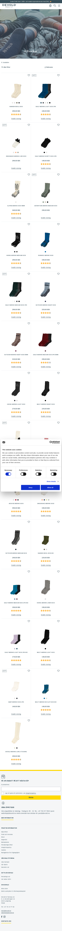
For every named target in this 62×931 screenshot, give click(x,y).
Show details (51, 481)
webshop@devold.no (7, 913)
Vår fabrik (4, 864)
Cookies (3, 850)
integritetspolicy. (31, 793)
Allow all (50, 487)
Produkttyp (6, 62)
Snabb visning (16, 118)
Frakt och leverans (7, 834)
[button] (29, 75)
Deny (30, 487)
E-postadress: (5, 784)
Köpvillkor (4, 832)
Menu (59, 5)
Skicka (31, 797)
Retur (3, 837)
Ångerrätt (4, 839)
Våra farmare (5, 862)
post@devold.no (6, 911)
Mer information (7, 818)
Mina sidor (4, 888)
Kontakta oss (6, 921)
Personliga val (5, 876)
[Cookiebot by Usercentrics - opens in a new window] (51, 442)
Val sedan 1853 (6, 879)
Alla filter (6, 67)
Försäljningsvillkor (7, 845)
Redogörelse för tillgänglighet (10, 852)
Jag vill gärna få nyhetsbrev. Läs (20, 793)
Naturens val (5, 867)
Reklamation (5, 842)
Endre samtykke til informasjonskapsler (13, 891)
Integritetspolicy (6, 847)
